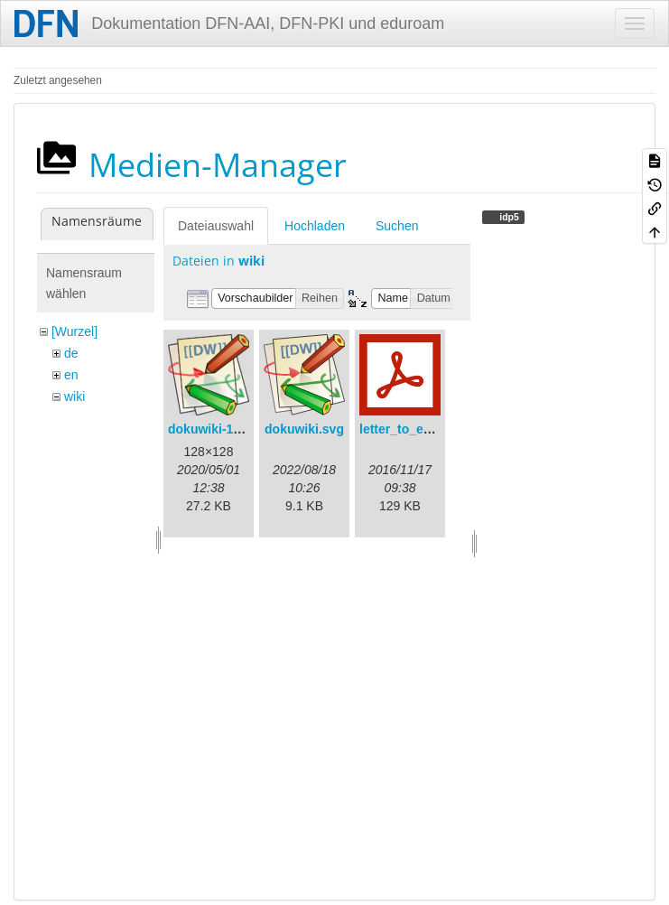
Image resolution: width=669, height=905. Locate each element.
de (71, 353)
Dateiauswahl (216, 226)
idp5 (508, 216)
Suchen (397, 226)
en (71, 375)
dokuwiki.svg (304, 429)
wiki (74, 396)
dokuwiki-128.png (221, 429)
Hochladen (314, 226)
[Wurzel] (74, 331)
